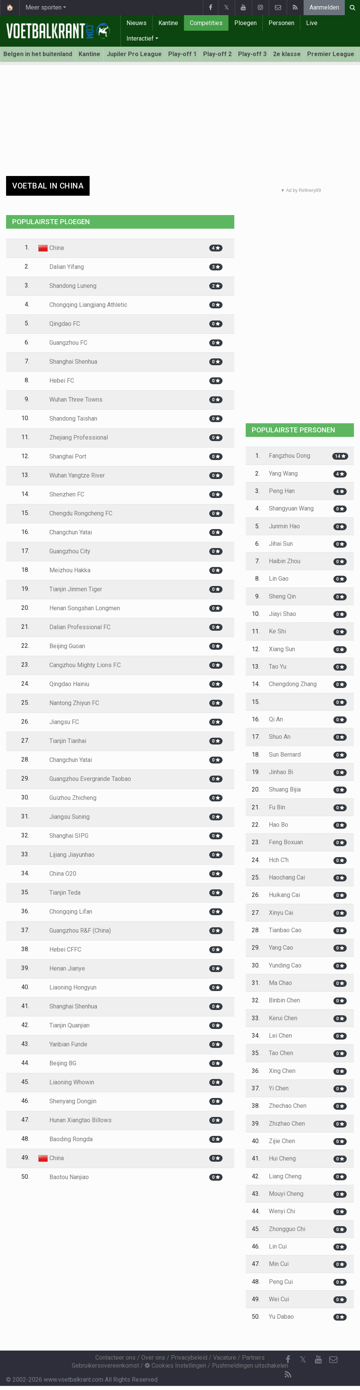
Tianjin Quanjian (64, 1025)
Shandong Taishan (67, 418)
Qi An (276, 719)
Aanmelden (324, 7)
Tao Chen (281, 1053)
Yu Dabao (281, 1316)
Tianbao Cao (285, 930)
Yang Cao (281, 947)
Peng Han (282, 491)
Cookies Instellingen (175, 1365)
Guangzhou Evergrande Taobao (84, 778)
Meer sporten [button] (43, 7)
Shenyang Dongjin (67, 1101)
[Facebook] (287, 1359)
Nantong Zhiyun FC (68, 703)
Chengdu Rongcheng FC (75, 513)
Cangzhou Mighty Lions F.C (79, 665)
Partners (253, 1357)
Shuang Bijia (285, 789)
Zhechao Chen (287, 1105)
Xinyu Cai (281, 912)
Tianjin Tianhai (62, 740)
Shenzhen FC (61, 494)
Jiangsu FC (58, 722)
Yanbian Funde (62, 1044)
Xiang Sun (282, 649)
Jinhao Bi (281, 772)
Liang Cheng (285, 1176)
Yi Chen (279, 1088)
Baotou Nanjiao (63, 1177)
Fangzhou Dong (289, 455)
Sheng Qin (282, 596)
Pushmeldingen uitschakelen (250, 1365)
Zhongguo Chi (287, 1229)
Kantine (168, 23)
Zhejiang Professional (73, 437)
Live (311, 23)
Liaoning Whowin (66, 1082)
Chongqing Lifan (65, 911)
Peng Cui (281, 1281)
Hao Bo (278, 824)
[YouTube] (318, 1359)
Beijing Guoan (61, 646)
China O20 (57, 873)
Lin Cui (278, 1246)
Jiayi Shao (282, 613)
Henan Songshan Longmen (79, 608)
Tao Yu (277, 666)
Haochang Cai (287, 877)
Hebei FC (56, 380)
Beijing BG (57, 1063)
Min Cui (279, 1263)
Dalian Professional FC (74, 627)
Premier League (330, 54)
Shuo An (280, 736)
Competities (206, 23)
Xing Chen (282, 1070)
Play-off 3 (252, 54)
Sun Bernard (285, 754)
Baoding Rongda (65, 1139)
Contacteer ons (115, 1357)
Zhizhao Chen (287, 1123)
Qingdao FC (59, 323)
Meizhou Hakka (64, 570)
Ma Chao (280, 982)
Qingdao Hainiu (63, 684)
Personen (281, 23)
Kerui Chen (283, 1018)
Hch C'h (279, 860)
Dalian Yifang (61, 266)
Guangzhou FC (62, 342)
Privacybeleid (189, 1357)
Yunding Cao (285, 965)
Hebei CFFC (59, 949)
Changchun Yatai (65, 532)
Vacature (224, 1357)
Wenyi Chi (282, 1211)
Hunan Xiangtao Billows (75, 1120)
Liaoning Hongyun (67, 987)
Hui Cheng (282, 1158)
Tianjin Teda (59, 892)
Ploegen (245, 23)
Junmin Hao (284, 526)
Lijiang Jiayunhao (66, 854)
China (51, 247)
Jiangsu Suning (64, 816)
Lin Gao (279, 578)
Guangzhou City (64, 551)
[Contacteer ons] (333, 1359)
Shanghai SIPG (63, 835)
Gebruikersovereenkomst (105, 1365)
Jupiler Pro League (134, 54)
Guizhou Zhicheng (67, 797)
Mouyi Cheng (286, 1193)
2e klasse (287, 54)
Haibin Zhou (284, 561)
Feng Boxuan (286, 842)
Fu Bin (277, 807)
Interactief (140, 38)
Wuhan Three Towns (70, 399)
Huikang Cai (284, 894)
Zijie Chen (282, 1141)
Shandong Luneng (67, 285)
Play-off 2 (217, 54)
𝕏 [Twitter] (303, 1359)
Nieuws (136, 23)
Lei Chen (280, 1035)
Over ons (153, 1357)
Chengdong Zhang (293, 684)
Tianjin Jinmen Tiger (70, 589)
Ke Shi (277, 631)
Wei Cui (279, 1299)
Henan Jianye (61, 968)
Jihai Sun (281, 543)
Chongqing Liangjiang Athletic (82, 304)
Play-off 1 (182, 54)
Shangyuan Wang (291, 508)
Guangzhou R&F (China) (74, 930)
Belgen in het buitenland (37, 54)
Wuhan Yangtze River (71, 475)
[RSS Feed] (287, 1374)
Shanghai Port (62, 456)
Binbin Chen (284, 1000)
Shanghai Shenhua (67, 361)
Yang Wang (283, 473)
